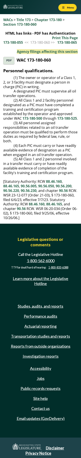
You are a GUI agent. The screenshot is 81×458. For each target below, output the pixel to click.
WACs (8, 19)
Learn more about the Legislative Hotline (40, 281)
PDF (9, 60)
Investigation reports (41, 356)
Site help (40, 398)
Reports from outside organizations (40, 346)
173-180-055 (13, 42)
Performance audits (40, 316)
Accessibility (40, 368)
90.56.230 (29, 190)
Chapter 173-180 (48, 19)
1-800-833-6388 (58, 267)
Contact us (40, 408)
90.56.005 (29, 186)
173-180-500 (32, 118)
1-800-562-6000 (40, 260)
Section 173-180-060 (20, 24)
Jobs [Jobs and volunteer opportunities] (40, 378)
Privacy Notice (38, 453)
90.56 (63, 190)
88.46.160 (54, 181)
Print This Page (65, 37)
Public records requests (40, 388)
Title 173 (23, 19)
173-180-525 (67, 118)
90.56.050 (46, 186)
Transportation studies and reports (40, 336)
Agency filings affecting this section (47, 51)
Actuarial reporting (40, 326)
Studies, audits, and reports (40, 306)
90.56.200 (63, 186)
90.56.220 (11, 190)
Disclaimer (55, 448)
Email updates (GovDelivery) (41, 418)
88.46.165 (11, 186)
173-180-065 (67, 42)
